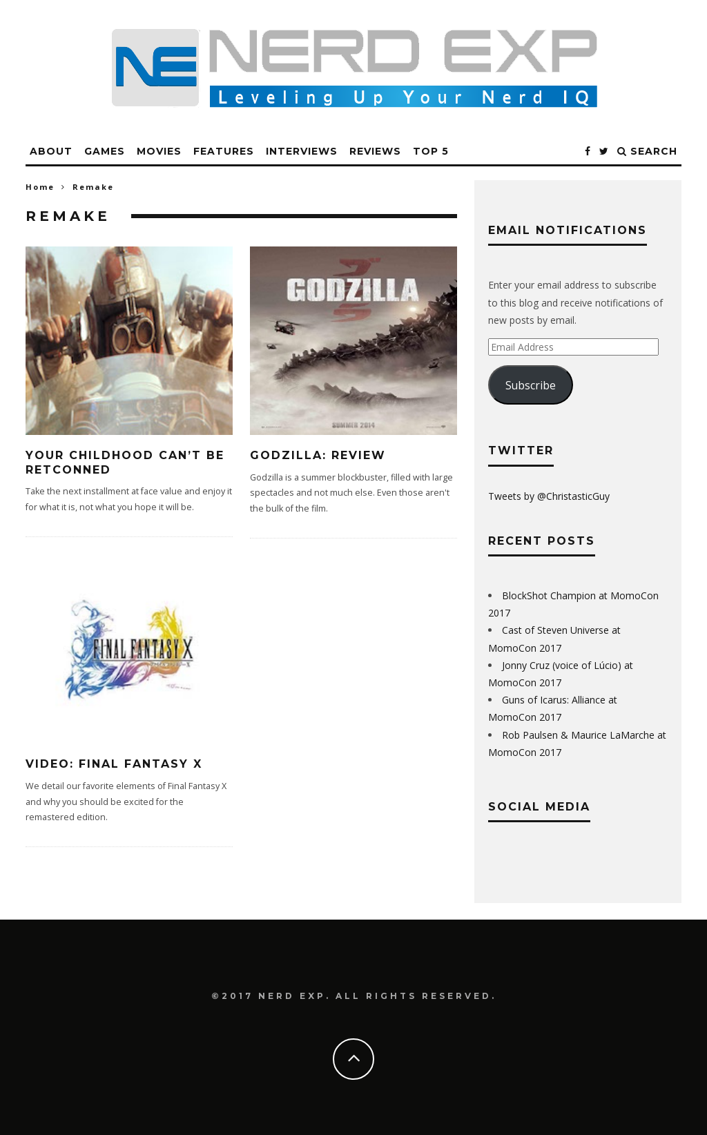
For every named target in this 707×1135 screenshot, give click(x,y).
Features (223, 151)
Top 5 (431, 151)
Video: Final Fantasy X (114, 763)
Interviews (302, 151)
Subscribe (530, 385)
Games (104, 151)
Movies (159, 151)
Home (40, 187)
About (51, 151)
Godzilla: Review (318, 455)
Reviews (375, 151)
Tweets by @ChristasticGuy (549, 496)
